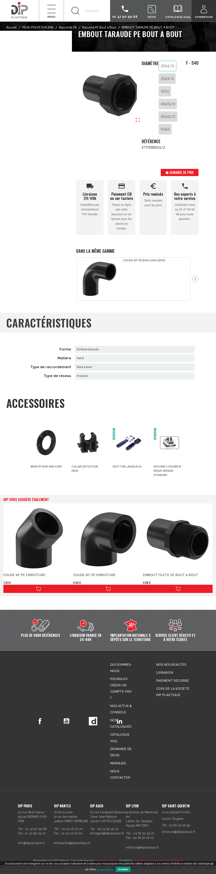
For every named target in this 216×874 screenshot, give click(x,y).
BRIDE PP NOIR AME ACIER (46, 466)
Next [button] (195, 279)
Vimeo (93, 721)
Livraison (164, 673)
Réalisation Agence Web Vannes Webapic (158, 860)
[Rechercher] (87, 11)
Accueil (11, 27)
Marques (118, 763)
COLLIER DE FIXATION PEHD (85, 468)
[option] (133, 279)
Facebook (40, 721)
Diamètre (150, 63)
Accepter (123, 869)
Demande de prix (179, 172)
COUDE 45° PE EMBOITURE (24, 575)
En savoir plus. (105, 869)
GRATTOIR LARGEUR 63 (127, 466)
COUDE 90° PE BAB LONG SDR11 (144, 260)
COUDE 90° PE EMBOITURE (94, 575)
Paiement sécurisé (172, 681)
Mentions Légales (106, 860)
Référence (150, 141)
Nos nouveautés (171, 665)
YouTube (66, 721)
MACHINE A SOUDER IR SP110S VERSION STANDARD (167, 471)
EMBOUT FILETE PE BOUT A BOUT (170, 575)
